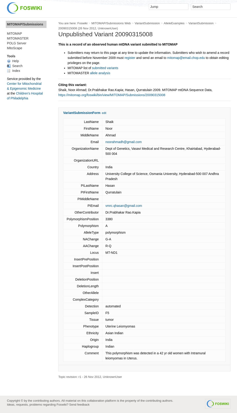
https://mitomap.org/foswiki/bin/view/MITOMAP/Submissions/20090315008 (111, 95)
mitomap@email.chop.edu (186, 58)
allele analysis (100, 73)
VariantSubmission (147, 23)
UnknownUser (107, 28)
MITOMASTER (17, 38)
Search (14, 66)
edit (104, 113)
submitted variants (105, 68)
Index (13, 71)
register (130, 58)
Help (13, 61)
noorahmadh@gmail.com (124, 142)
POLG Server (16, 43)
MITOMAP (14, 33)
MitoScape (14, 48)
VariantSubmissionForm (81, 113)
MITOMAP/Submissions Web (111, 23)
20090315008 (67, 28)
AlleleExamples (174, 23)
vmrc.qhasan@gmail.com (124, 206)
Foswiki (82, 23)
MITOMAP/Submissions (25, 24)
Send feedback (79, 404)
